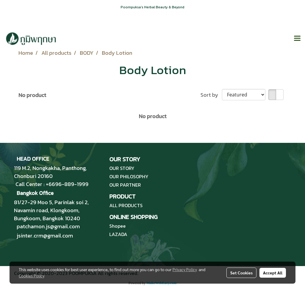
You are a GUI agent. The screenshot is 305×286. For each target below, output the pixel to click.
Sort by (211, 95)
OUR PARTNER (125, 184)
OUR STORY (121, 168)
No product (32, 95)
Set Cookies (241, 272)
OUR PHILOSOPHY (128, 176)
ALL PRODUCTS (126, 205)
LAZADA (118, 234)
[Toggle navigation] (297, 38)
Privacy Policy (184, 269)
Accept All (272, 272)
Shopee (117, 225)
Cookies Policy (31, 275)
